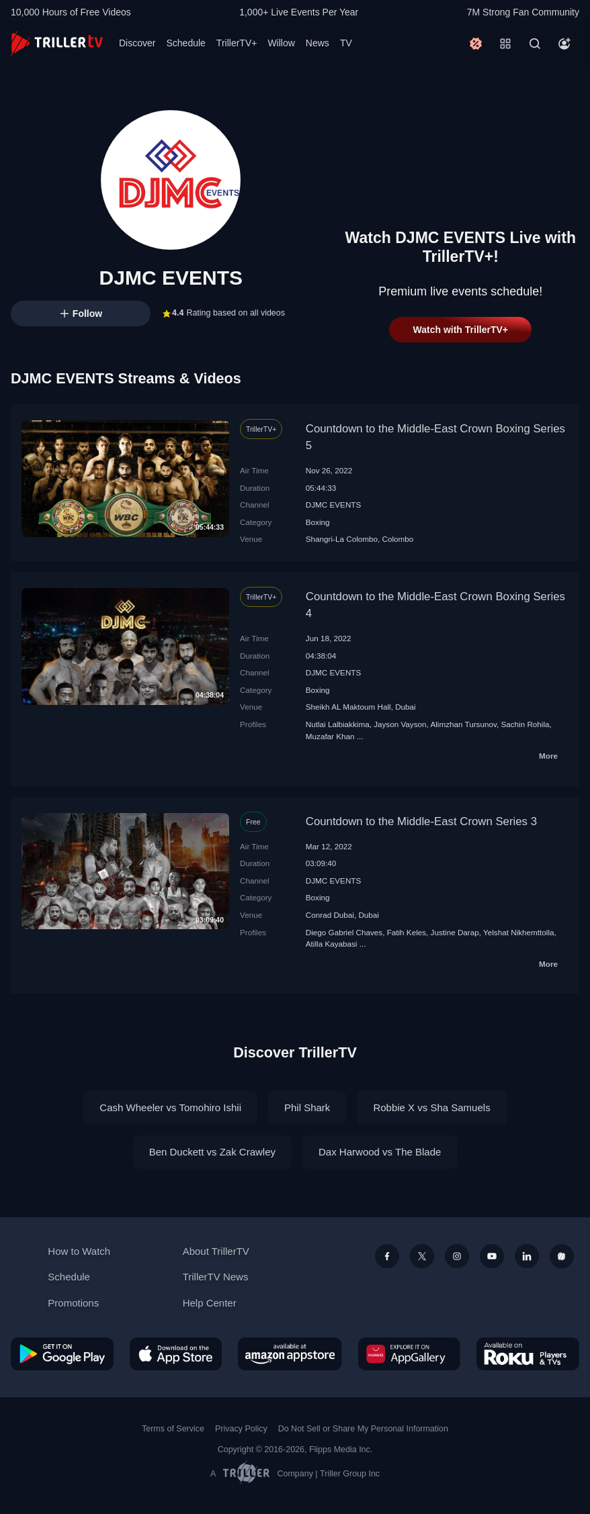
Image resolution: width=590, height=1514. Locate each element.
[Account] (564, 43)
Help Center (210, 1303)
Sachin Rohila (525, 724)
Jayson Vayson (400, 724)
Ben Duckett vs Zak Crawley (212, 1151)
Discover (137, 43)
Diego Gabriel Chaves (344, 932)
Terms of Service (173, 1428)
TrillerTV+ (236, 43)
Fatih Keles (406, 932)
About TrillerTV (216, 1251)
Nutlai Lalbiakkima (338, 724)
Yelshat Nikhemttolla (518, 932)
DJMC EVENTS (333, 504)
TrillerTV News (216, 1276)
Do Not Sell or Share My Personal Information (363, 1428)
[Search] (535, 43)
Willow (280, 43)
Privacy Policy (241, 1428)
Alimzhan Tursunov (463, 724)
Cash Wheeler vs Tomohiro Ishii (170, 1107)
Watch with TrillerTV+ (460, 329)
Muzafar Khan (330, 736)
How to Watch (79, 1251)
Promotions (73, 1303)
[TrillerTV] (57, 43)
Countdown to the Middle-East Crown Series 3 (421, 821)
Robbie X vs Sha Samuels (431, 1107)
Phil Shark (307, 1107)
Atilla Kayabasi (331, 943)
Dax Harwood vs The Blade (380, 1151)
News (317, 43)
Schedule (185, 43)
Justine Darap (455, 932)
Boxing (318, 522)
